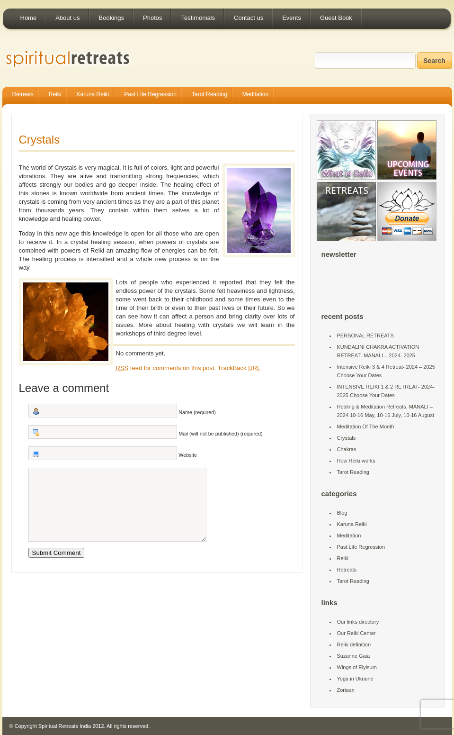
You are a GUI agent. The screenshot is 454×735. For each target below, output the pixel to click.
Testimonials (198, 17)
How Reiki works (356, 460)
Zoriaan (346, 690)
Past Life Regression (150, 94)
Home (28, 17)
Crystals (39, 139)
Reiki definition (354, 644)
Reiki (55, 94)
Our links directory (358, 622)
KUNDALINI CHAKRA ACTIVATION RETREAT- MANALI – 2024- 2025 (378, 351)
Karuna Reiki (93, 94)
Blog (342, 513)
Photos (152, 17)
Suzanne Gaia (353, 656)
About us (67, 17)
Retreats (23, 94)
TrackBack (239, 368)
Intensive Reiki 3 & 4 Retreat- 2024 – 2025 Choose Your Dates (386, 371)
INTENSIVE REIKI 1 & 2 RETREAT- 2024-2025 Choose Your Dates (386, 391)
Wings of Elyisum (357, 667)
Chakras (346, 449)
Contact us (248, 17)
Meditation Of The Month (365, 426)
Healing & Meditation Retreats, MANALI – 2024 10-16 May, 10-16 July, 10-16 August (386, 411)
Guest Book (336, 17)
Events (291, 17)
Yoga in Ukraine (355, 678)
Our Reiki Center (356, 633)
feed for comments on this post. (166, 368)
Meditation (255, 94)
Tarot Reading (209, 94)
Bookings (111, 17)
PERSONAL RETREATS (365, 335)
